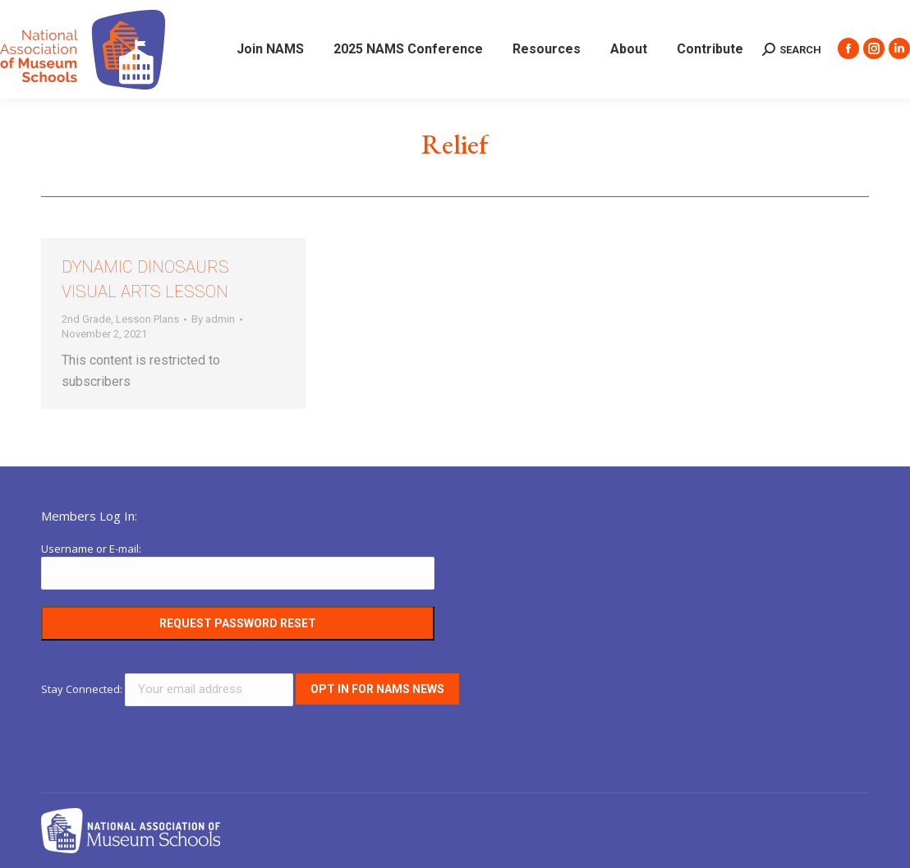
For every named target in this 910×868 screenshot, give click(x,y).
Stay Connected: (168, 689)
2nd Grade (86, 319)
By (213, 319)
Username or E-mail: (91, 548)
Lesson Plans (147, 319)
